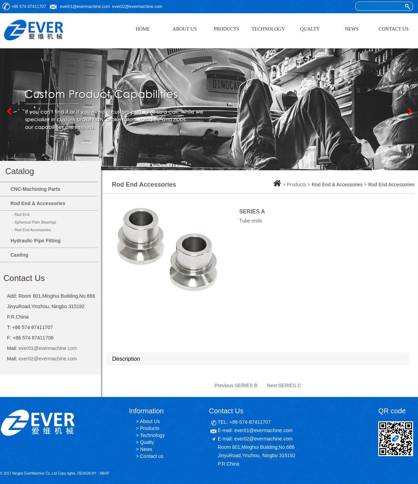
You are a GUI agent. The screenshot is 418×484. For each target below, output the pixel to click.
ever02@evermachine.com (137, 6)
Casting (19, 255)
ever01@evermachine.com (85, 6)
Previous (8, 111)
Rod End (22, 214)
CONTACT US (394, 29)
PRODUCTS (226, 29)
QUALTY (310, 29)
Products (149, 428)
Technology (152, 435)
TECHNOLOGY (268, 29)
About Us (150, 421)
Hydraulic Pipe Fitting (35, 240)
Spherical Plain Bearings (35, 222)
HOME (143, 29)
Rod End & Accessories (37, 203)
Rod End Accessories (33, 230)
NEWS (352, 29)
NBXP (104, 473)
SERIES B (246, 385)
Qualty (147, 442)
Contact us (151, 456)
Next (409, 111)
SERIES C (289, 385)
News (146, 449)
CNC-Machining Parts (35, 189)
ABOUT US (184, 29)
